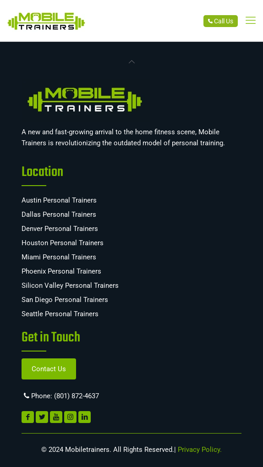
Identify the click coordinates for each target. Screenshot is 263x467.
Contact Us (49, 369)
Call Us (220, 21)
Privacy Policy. (199, 449)
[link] (250, 20)
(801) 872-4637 (76, 396)
